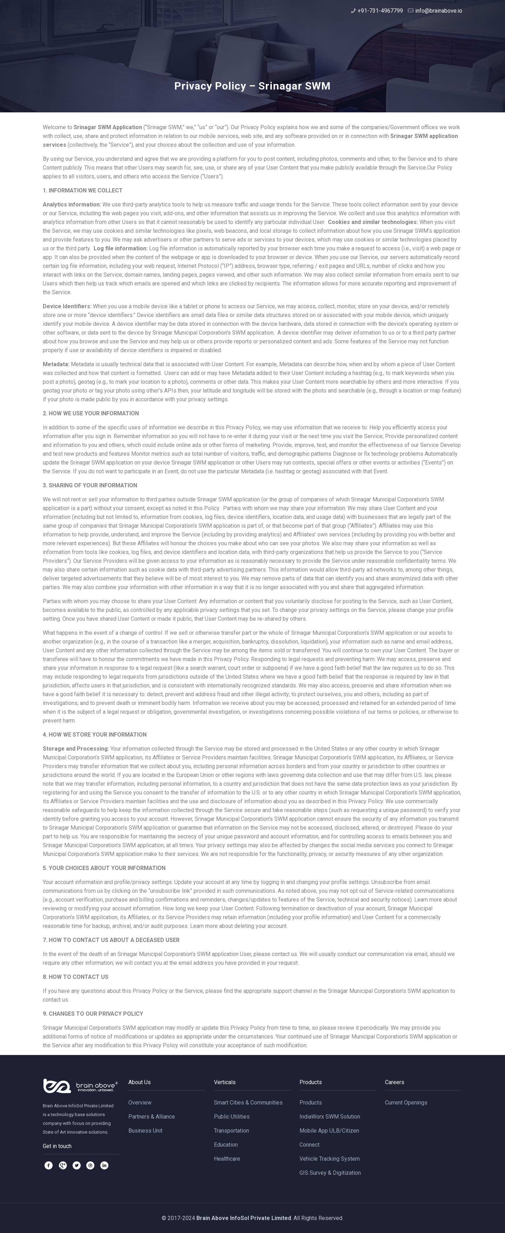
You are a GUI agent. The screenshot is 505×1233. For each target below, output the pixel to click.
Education (226, 1144)
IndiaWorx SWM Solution (329, 1116)
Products (310, 1102)
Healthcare (227, 1158)
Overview (140, 1102)
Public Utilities (232, 1116)
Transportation (231, 1130)
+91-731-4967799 (380, 10)
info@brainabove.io (438, 10)
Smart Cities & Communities (248, 1102)
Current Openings (406, 1102)
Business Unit (145, 1130)
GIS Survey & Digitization (330, 1172)
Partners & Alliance (151, 1116)
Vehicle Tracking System (329, 1158)
